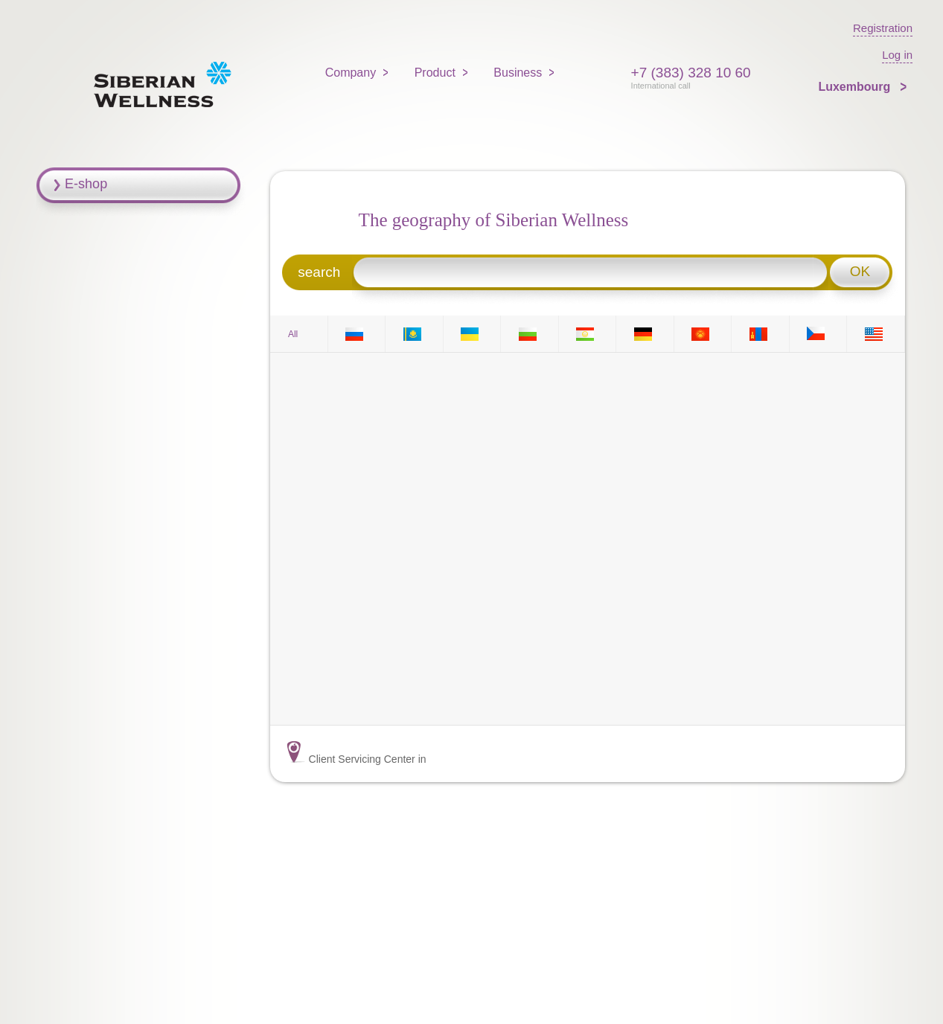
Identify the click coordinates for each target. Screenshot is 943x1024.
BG (530, 334)
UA (472, 334)
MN (760, 334)
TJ (587, 334)
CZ (818, 334)
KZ (414, 334)
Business (517, 72)
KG (702, 334)
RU (356, 334)
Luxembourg (855, 86)
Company (350, 72)
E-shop (86, 183)
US (876, 334)
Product (435, 72)
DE (645, 334)
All (293, 334)
